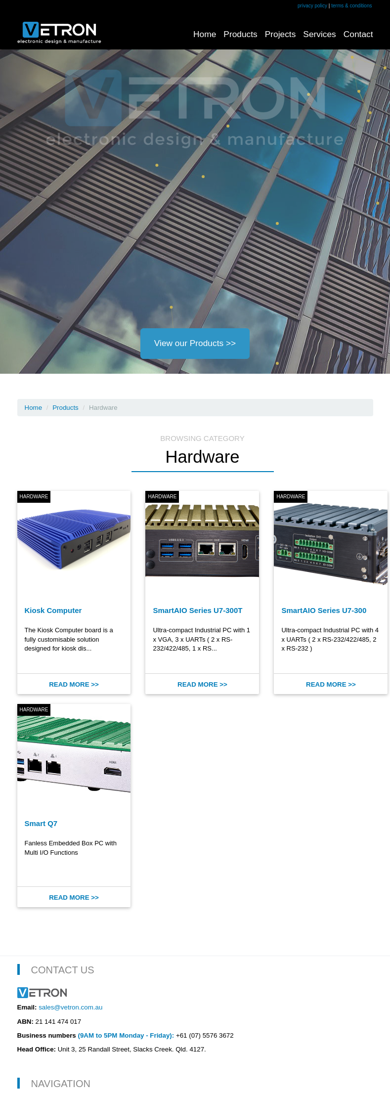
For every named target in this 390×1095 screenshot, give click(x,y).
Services (319, 34)
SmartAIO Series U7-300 (323, 610)
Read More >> (74, 684)
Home (204, 34)
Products (240, 34)
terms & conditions (351, 5)
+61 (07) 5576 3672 (205, 1035)
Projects (280, 34)
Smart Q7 (41, 823)
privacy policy (312, 5)
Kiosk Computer (53, 610)
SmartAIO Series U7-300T (197, 610)
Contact (358, 34)
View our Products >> (195, 343)
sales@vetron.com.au (70, 1007)
